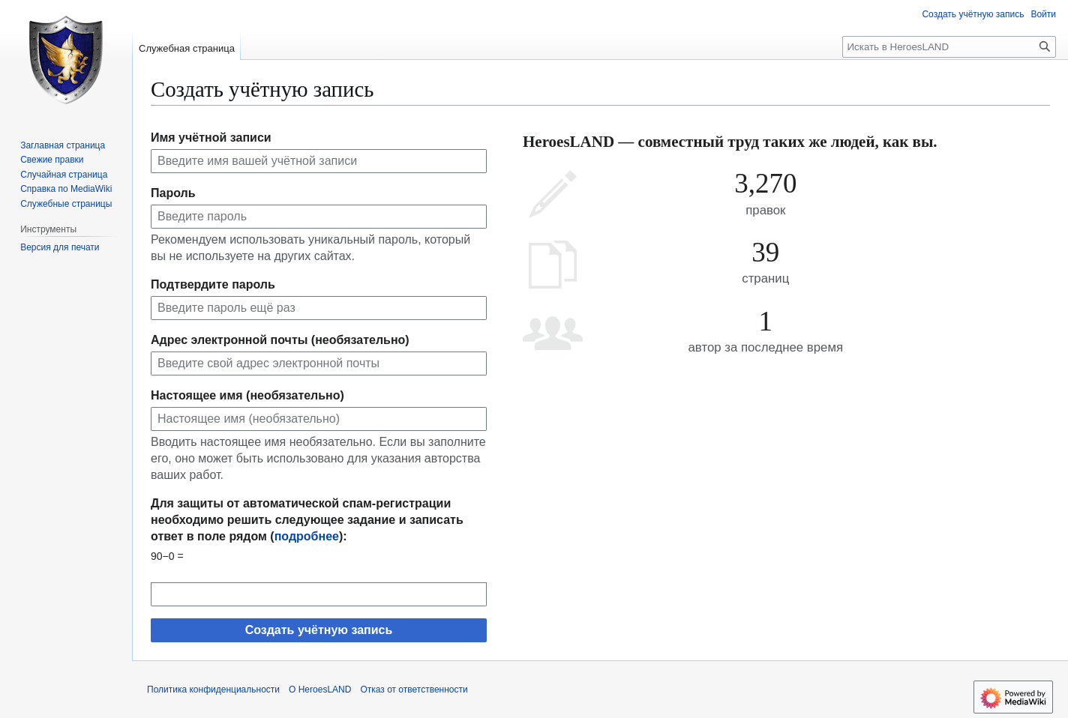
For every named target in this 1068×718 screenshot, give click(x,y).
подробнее (306, 536)
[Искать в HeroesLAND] (949, 47)
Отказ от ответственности (413, 689)
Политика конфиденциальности (213, 689)
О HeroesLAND (320, 689)
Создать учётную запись (319, 630)
